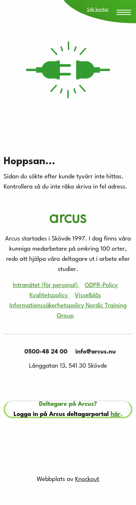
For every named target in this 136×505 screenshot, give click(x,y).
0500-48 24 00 (43, 352)
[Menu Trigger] (124, 13)
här (115, 414)
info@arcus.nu (93, 352)
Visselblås (88, 295)
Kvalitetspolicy (49, 295)
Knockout (87, 479)
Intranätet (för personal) (46, 285)
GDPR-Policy (101, 285)
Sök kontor (98, 9)
